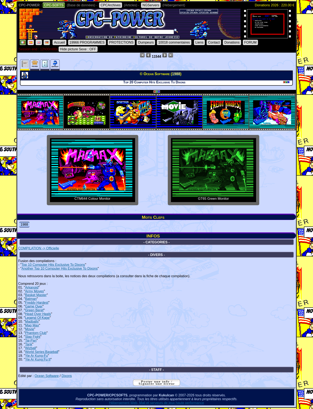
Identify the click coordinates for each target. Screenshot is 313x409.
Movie (29, 329)
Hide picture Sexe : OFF (78, 49)
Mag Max (32, 325)
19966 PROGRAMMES (87, 42)
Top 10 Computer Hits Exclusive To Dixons (53, 264)
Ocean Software (47, 376)
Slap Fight (32, 336)
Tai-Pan (30, 340)
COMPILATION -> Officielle (38, 248)
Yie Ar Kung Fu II (37, 359)
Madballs (32, 321)
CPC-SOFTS (53, 5)
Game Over (34, 306)
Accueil (59, 42)
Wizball (30, 348)
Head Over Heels (38, 314)
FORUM (250, 42)
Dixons (67, 376)
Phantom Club (35, 333)
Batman (31, 299)
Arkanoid (31, 287)
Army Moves (34, 291)
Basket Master (36, 295)
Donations (231, 42)
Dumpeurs (146, 42)
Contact (214, 42)
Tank (28, 344)
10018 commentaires (174, 42)
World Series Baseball (41, 352)
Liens (199, 42)
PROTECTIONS (121, 42)
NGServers (150, 5)
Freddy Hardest (36, 302)
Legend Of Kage (37, 318)
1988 (24, 224)
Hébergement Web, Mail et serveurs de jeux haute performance (156, 403)
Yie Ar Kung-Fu (36, 355)
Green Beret (34, 310)
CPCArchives (111, 5)
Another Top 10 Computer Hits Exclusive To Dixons (59, 268)
